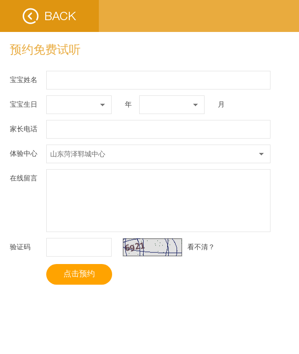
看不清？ (201, 247)
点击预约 (79, 273)
